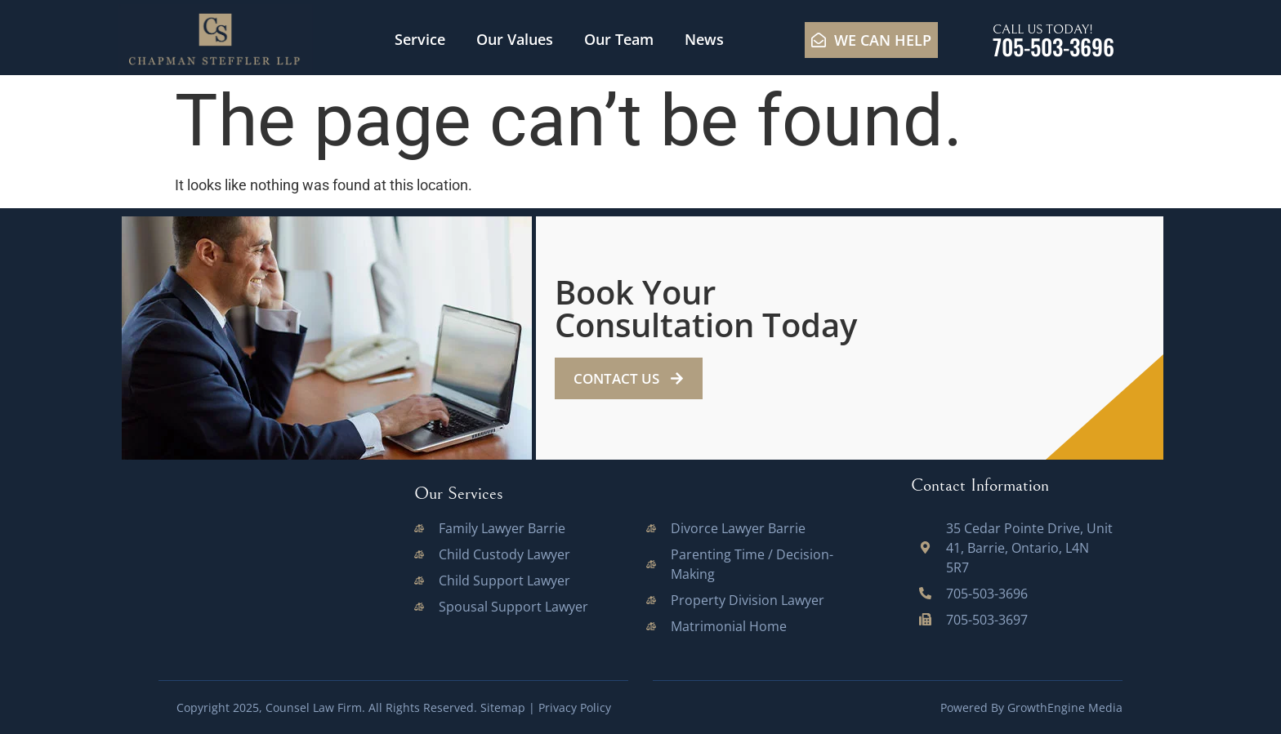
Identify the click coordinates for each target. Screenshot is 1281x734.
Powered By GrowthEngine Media (1031, 707)
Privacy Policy (574, 707)
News (704, 39)
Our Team (619, 39)
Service (420, 39)
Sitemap (502, 707)
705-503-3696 (1053, 46)
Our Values (514, 39)
